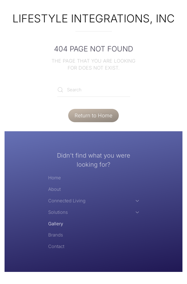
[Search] (93, 90)
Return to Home (93, 116)
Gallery (55, 224)
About (54, 189)
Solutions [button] (93, 212)
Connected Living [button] (93, 201)
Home (54, 178)
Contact (56, 246)
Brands (55, 235)
